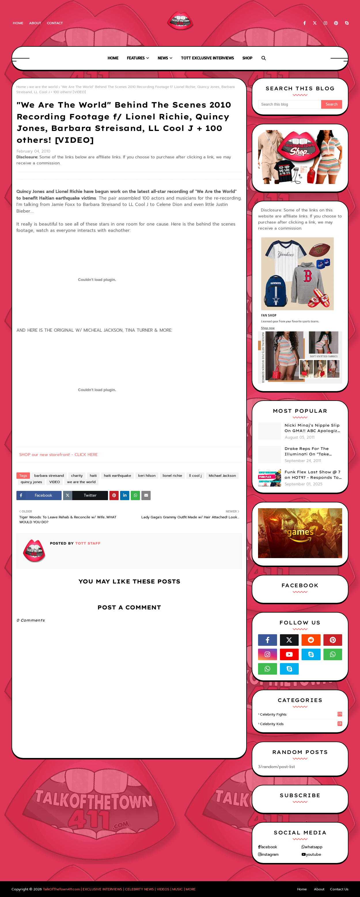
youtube (313, 854)
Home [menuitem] (113, 58)
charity (77, 475)
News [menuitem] (163, 58)
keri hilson (147, 475)
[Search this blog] (289, 104)
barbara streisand (49, 475)
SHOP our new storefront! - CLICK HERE (58, 455)
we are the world (43, 86)
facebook (268, 847)
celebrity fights (301, 714)
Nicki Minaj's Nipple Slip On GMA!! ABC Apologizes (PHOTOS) (313, 428)
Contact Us (339, 889)
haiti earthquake (117, 475)
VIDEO (54, 482)
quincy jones (31, 482)
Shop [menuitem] (247, 58)
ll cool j (195, 475)
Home (18, 23)
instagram (269, 854)
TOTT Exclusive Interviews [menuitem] (207, 58)
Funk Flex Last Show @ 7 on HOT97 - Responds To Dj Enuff (312, 475)
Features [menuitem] (136, 58)
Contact (55, 23)
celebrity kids (301, 724)
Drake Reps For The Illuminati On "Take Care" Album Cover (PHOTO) (307, 451)
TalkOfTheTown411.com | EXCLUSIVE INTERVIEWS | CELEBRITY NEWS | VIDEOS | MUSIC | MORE (119, 889)
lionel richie (172, 475)
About (35, 23)
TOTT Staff (87, 543)
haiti (93, 475)
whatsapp (314, 847)
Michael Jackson (222, 475)
